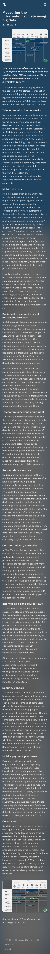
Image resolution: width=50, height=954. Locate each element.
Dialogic (9, 922)
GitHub (8, 949)
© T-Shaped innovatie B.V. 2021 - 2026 (22, 940)
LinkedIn (9, 945)
